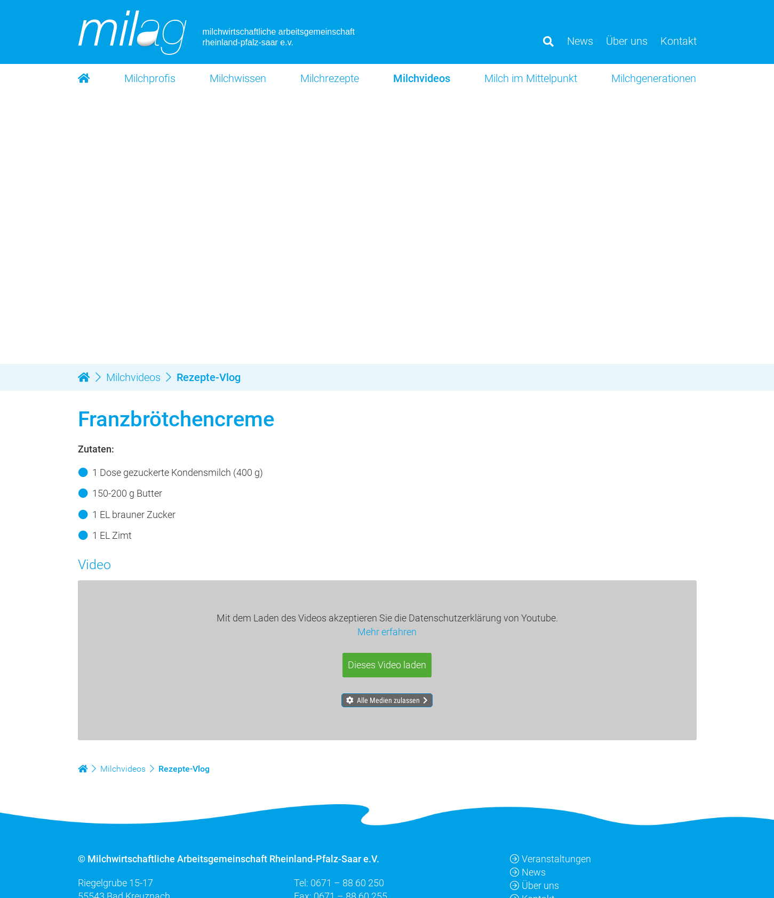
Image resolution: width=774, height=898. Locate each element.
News (528, 872)
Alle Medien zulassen (388, 700)
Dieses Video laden (387, 665)
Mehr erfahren (387, 632)
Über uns (534, 885)
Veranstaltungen (550, 858)
